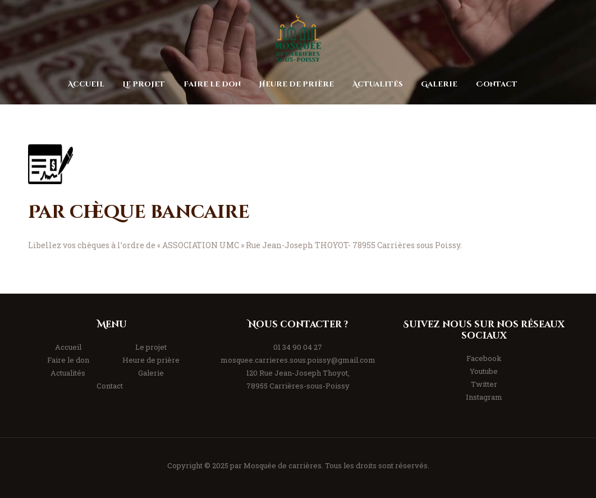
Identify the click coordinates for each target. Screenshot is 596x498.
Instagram (484, 397)
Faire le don (68, 360)
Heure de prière (151, 360)
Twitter (484, 384)
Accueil (68, 347)
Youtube (484, 371)
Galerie (151, 373)
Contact (110, 386)
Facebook (484, 358)
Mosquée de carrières (283, 465)
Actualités (68, 373)
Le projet (151, 347)
